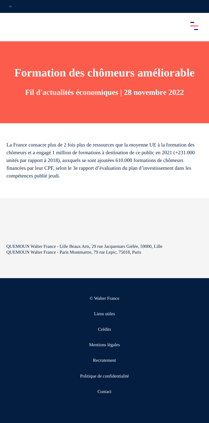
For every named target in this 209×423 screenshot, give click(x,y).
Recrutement (104, 360)
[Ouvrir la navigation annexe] (10, 6)
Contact (105, 391)
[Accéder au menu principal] (194, 25)
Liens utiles (104, 314)
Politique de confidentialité (104, 376)
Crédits (104, 329)
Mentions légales (104, 345)
